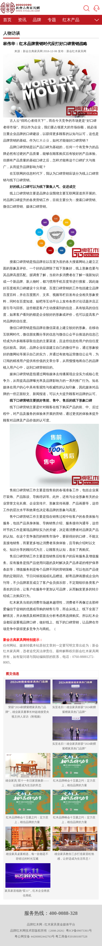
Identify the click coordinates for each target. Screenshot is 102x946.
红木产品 (70, 19)
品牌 (37, 19)
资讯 (22, 19)
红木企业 (42, 140)
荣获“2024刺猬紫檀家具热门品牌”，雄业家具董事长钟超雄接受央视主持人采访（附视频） (27, 712)
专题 (52, 19)
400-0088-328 (63, 913)
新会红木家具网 (76, 51)
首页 (7, 19)
